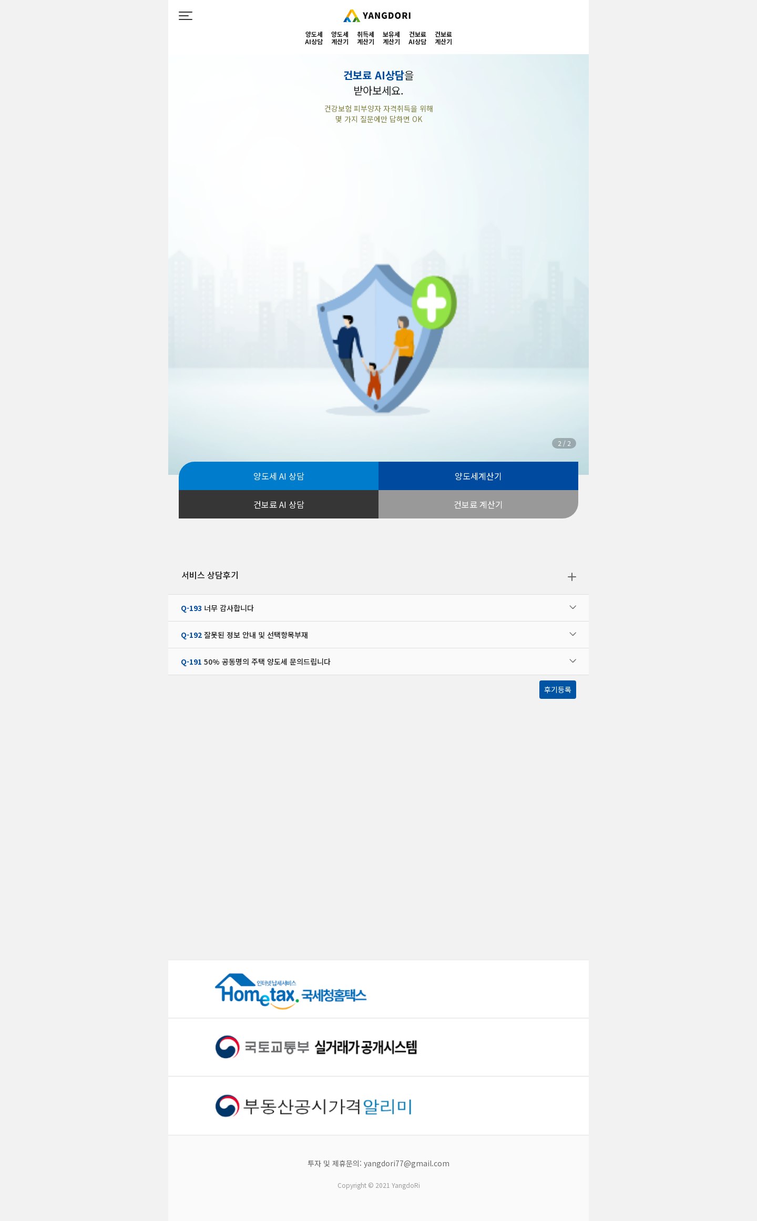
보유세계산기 (391, 38)
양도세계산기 (340, 38)
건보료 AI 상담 (278, 504)
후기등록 (557, 689)
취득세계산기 (365, 38)
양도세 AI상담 (314, 38)
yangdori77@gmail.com (406, 1163)
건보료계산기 (443, 38)
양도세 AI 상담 (278, 476)
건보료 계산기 (478, 504)
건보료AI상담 (417, 38)
